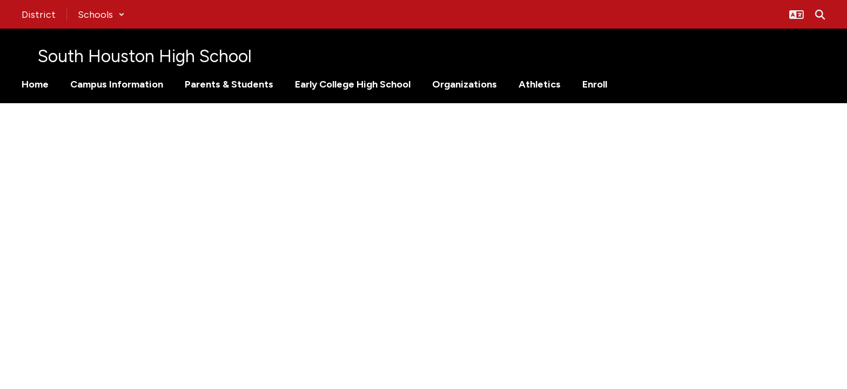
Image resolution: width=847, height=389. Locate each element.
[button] (101, 15)
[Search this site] (820, 14)
